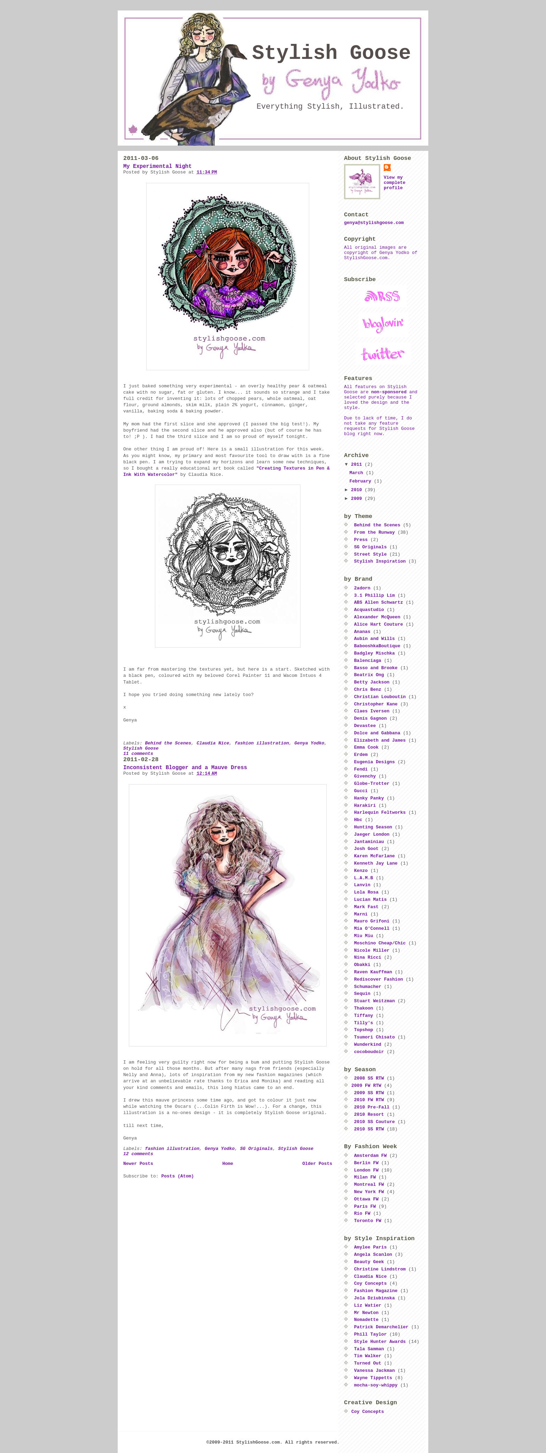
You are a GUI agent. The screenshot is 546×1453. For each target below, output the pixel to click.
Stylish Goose (331, 53)
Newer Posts (138, 1163)
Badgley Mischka (374, 653)
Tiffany (363, 1015)
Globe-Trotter (371, 783)
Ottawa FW (366, 1199)
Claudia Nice (213, 743)
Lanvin (362, 885)
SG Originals (256, 1148)
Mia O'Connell (371, 928)
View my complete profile (394, 183)
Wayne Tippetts (373, 1378)
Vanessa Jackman (374, 1370)
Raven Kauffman (373, 972)
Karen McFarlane (374, 856)
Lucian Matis (370, 899)
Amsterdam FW (370, 1155)
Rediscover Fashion (378, 979)
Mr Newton (366, 1312)
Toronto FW (367, 1220)
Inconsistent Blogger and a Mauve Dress (185, 768)
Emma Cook (366, 747)
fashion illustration (262, 743)
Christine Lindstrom (380, 1269)
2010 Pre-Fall (371, 1107)
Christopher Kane (376, 704)
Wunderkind (367, 1044)
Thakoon (363, 1008)
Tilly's (363, 1023)
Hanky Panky (369, 798)
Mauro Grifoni (371, 921)
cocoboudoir (369, 1051)
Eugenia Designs (374, 762)
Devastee (365, 725)
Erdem (361, 754)
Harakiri (365, 805)
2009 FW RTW (366, 1085)
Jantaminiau (369, 841)
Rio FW (362, 1213)
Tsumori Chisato (374, 1037)
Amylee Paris (370, 1247)
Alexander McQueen (377, 617)
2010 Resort (369, 1114)
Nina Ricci (367, 957)
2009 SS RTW (369, 1093)
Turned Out (367, 1363)
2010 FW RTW (369, 1100)
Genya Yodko (310, 743)
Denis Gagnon (370, 718)
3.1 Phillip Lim (374, 595)
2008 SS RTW (369, 1078)
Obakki (362, 964)
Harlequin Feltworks (380, 812)
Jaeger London (371, 834)
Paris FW (365, 1206)
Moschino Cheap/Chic (380, 943)
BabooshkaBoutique (377, 646)
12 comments (138, 1154)
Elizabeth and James (380, 740)
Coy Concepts (370, 1283)
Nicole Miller (371, 950)
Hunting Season (373, 827)
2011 (358, 464)
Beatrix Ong (369, 675)
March (358, 473)
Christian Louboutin (380, 697)
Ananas (362, 631)
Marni (361, 914)
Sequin (362, 993)
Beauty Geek (369, 1262)
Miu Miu (363, 935)
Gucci (361, 791)
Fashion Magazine (376, 1290)
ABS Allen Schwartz (378, 602)
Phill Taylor (370, 1334)
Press (361, 539)
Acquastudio (369, 609)
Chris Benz (367, 689)
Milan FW (365, 1177)
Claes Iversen (371, 711)
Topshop (363, 1030)
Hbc (358, 819)
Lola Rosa (366, 892)
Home (227, 1163)
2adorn (362, 588)
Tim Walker (367, 1356)
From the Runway (374, 532)
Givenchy (365, 776)
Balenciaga (367, 660)
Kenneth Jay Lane (376, 863)
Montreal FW (369, 1184)
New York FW (369, 1192)
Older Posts (317, 1163)
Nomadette (366, 1319)
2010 (358, 490)
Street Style (370, 554)
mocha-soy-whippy (376, 1385)
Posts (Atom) (177, 1176)
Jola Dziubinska (374, 1298)
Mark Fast (366, 907)
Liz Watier (367, 1305)
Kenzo (361, 870)
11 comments (138, 753)
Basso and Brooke (376, 668)
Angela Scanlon (373, 1254)
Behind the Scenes (168, 743)
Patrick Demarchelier (381, 1327)
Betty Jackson (371, 682)
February (362, 481)
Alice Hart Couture (378, 624)
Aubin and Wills (374, 638)
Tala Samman (369, 1349)
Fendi (361, 769)
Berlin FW (366, 1163)
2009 (358, 498)
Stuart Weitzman (374, 1001)
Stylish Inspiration (380, 561)
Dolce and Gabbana (377, 733)
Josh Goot (366, 848)
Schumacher (367, 986)
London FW (366, 1170)
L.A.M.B (363, 878)
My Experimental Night (157, 166)
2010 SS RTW (369, 1129)
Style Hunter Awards (380, 1341)
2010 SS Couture (374, 1121)
